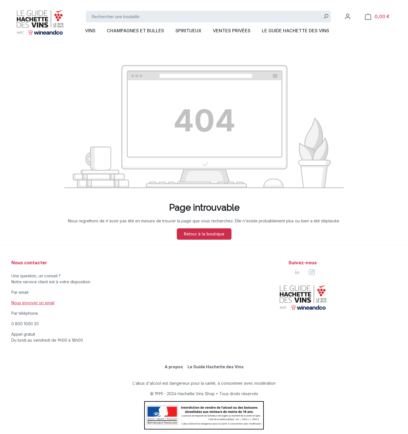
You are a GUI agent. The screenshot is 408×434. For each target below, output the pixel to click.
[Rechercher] (326, 16)
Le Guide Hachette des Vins (216, 366)
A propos (174, 366)
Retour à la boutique (204, 233)
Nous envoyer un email (32, 302)
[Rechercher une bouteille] (203, 16)
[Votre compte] (347, 16)
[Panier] (377, 16)
